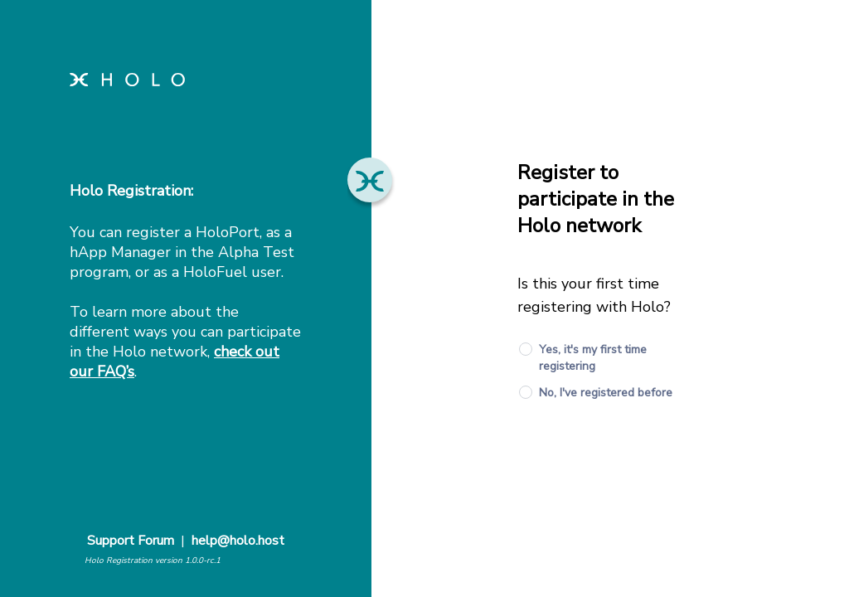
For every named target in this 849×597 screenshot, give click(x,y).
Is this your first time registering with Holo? (594, 295)
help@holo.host (238, 540)
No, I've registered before (605, 392)
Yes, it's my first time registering (593, 358)
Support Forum (130, 540)
